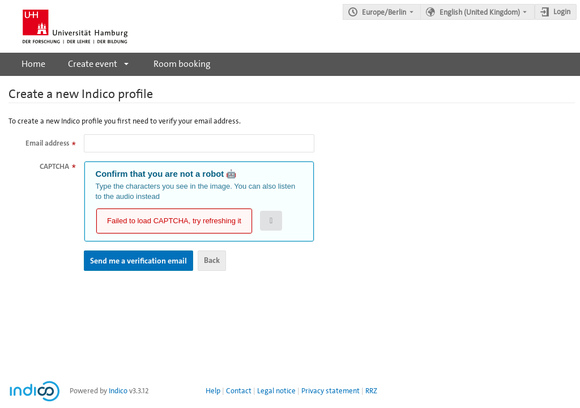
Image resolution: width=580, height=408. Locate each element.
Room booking (182, 64)
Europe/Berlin (384, 12)
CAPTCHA (54, 166)
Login (561, 11)
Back (212, 260)
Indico (118, 391)
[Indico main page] (63, 26)
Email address (47, 143)
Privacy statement (330, 391)
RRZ (371, 391)
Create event (92, 64)
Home (33, 64)
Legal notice (276, 391)
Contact (238, 391)
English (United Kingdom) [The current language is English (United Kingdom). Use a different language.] (480, 12)
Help (213, 391)
